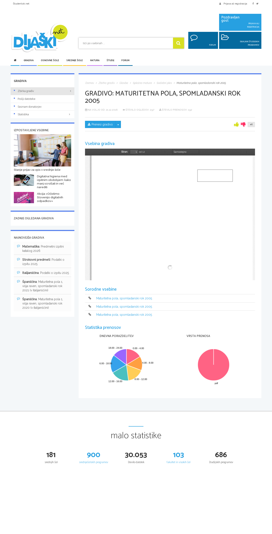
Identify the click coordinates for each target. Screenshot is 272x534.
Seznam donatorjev (28, 106)
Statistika (42, 114)
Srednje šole (74, 60)
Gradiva (29, 60)
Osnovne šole (50, 60)
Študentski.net (21, 3)
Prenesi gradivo (100, 124)
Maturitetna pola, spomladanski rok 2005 (124, 298)
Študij (110, 60)
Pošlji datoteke (24, 98)
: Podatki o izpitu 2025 (40, 262)
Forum (125, 60)
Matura (94, 60)
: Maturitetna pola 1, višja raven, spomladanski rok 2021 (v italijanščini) (40, 286)
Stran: (124, 151)
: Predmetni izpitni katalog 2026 (40, 248)
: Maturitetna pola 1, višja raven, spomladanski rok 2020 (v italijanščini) (40, 303)
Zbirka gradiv (24, 91)
